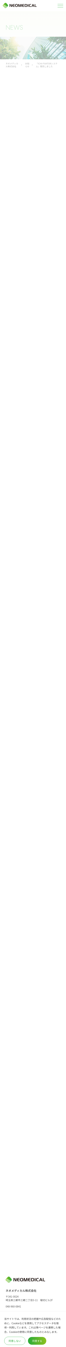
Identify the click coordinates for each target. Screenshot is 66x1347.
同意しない (15, 1341)
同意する (37, 1341)
